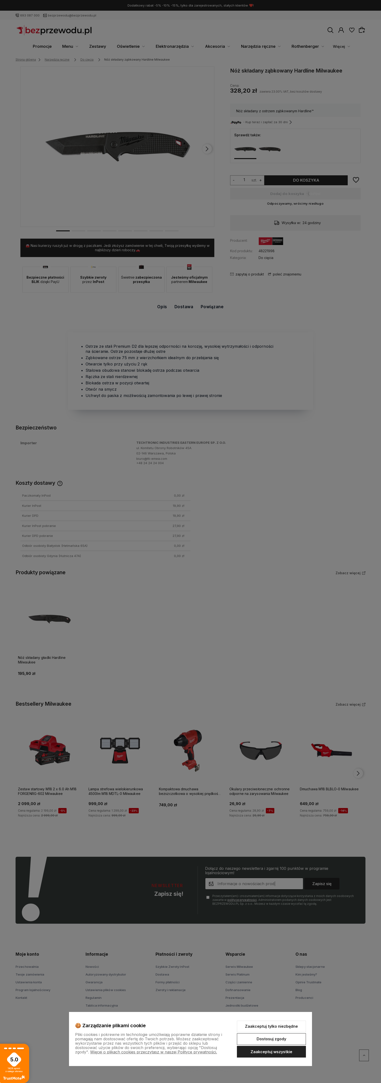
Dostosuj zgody (271, 1038)
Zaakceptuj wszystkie (271, 1051)
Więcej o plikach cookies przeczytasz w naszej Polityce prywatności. (153, 1052)
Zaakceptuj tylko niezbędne (271, 1026)
